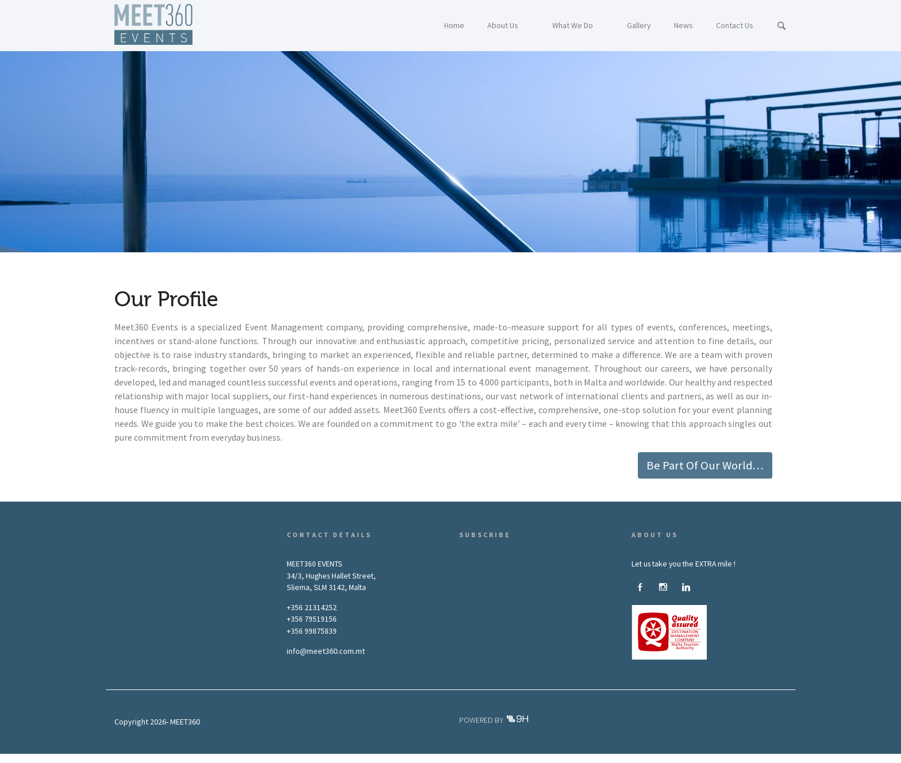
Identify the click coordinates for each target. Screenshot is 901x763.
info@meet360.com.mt (326, 651)
